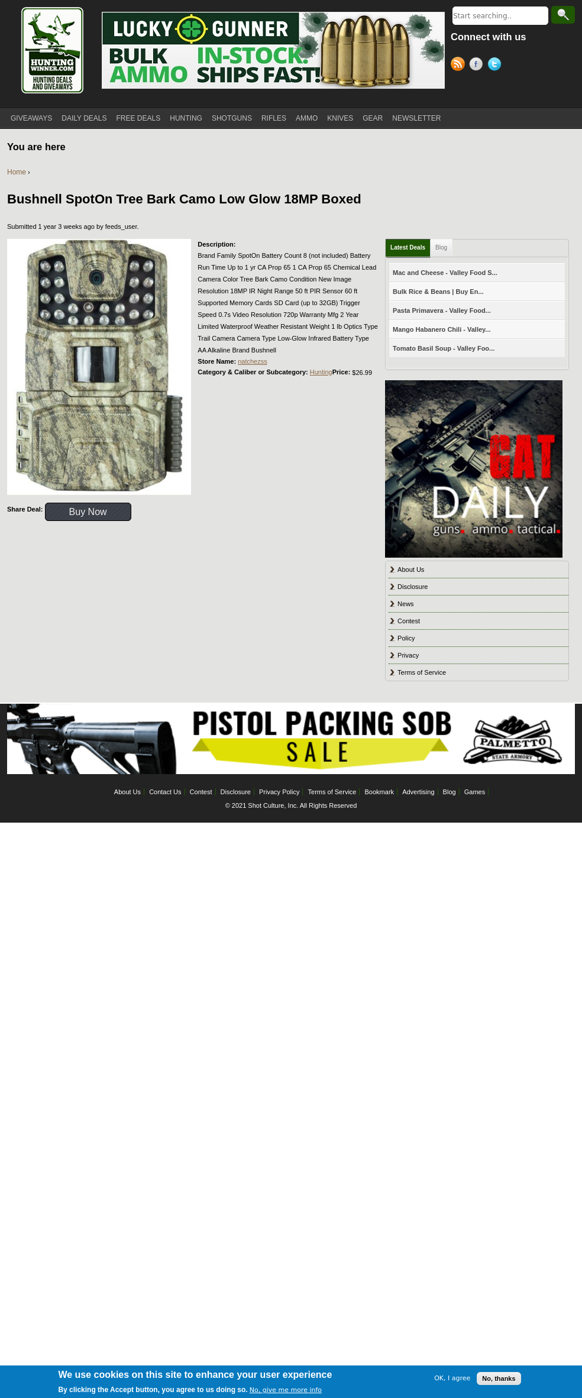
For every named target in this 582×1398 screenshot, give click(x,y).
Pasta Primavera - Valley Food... (442, 310)
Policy (406, 638)
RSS (460, 66)
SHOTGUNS (232, 118)
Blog (441, 247)
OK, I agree (452, 1378)
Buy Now (88, 512)
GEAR (373, 118)
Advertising (418, 791)
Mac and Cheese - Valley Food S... (445, 272)
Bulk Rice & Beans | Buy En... (438, 291)
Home (16, 172)
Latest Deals (407, 247)
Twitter (496, 66)
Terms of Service (421, 672)
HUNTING (186, 118)
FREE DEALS (139, 118)
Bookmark (380, 791)
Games (474, 791)
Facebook (478, 66)
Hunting (321, 372)
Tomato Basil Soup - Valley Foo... (443, 348)
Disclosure (412, 586)
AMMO (307, 118)
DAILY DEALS (84, 118)
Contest (408, 620)
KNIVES (340, 118)
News (405, 603)
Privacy (408, 655)
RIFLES (273, 118)
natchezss (252, 361)
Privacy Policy (279, 791)
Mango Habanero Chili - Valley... (441, 329)
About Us (410, 569)
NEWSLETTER (416, 118)
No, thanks (498, 1378)
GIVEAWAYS (31, 118)
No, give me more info (286, 1390)
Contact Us (165, 791)
